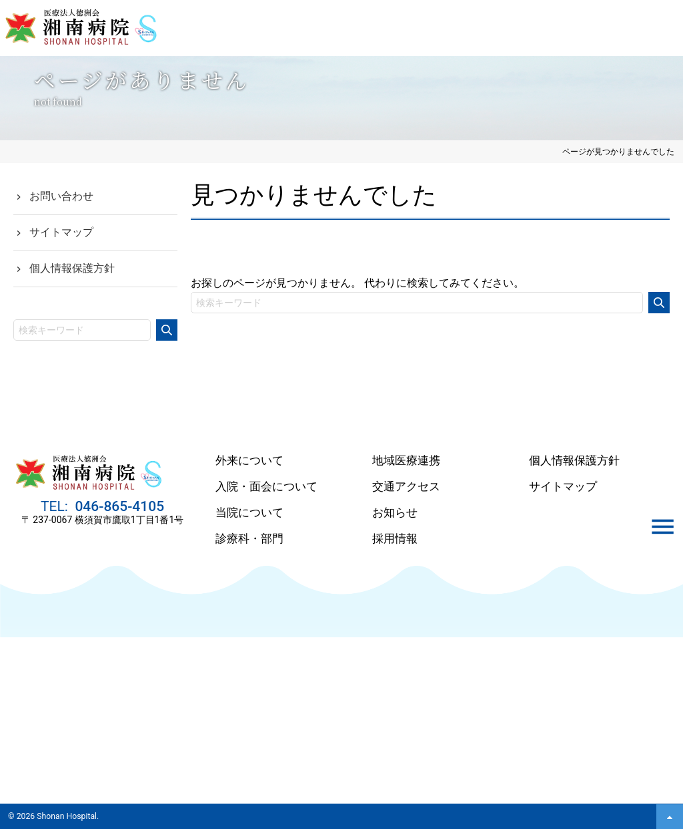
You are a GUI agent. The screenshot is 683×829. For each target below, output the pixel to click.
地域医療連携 (406, 460)
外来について (249, 460)
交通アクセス (406, 486)
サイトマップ (61, 232)
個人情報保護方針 (72, 268)
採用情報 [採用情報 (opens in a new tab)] (395, 538)
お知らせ (395, 512)
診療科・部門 (249, 538)
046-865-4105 (117, 512)
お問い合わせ (61, 196)
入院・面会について (266, 486)
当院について (249, 512)
